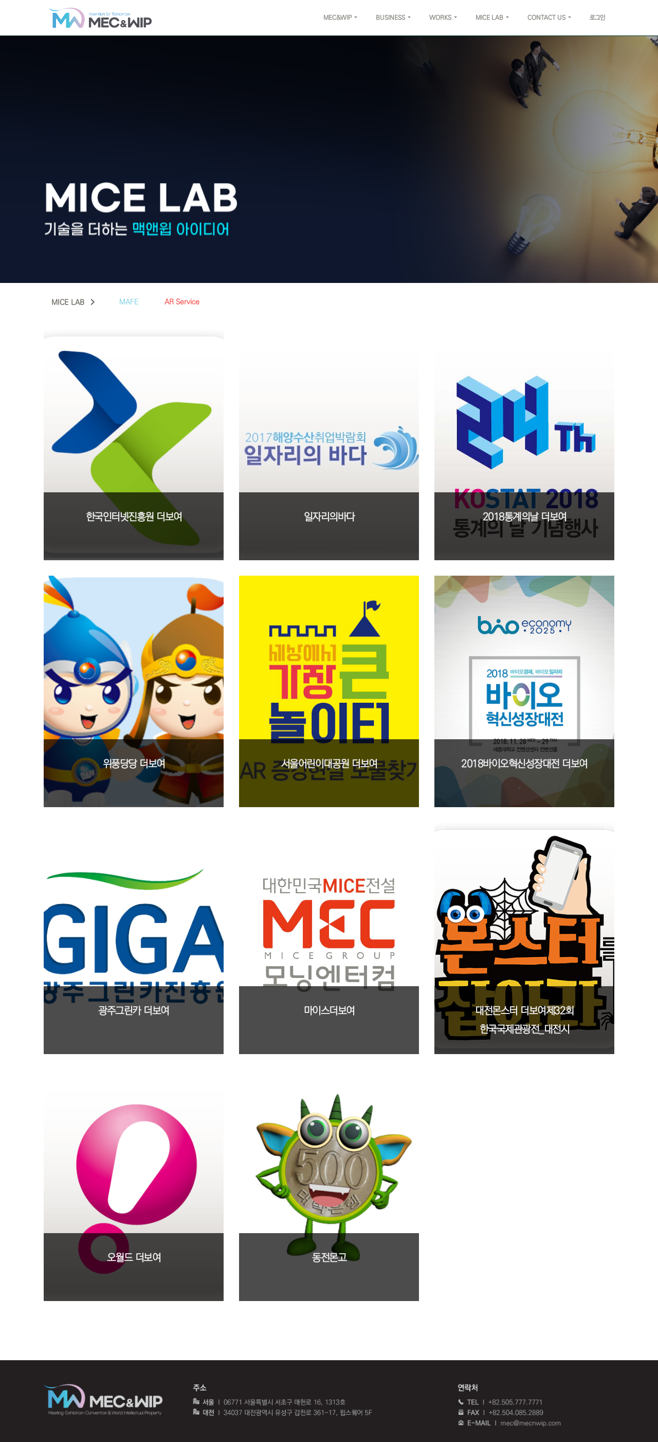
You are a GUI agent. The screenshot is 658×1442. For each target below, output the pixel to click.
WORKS (440, 17)
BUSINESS (390, 17)
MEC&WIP (337, 17)
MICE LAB (489, 17)
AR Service (181, 302)
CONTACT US (546, 17)
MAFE (129, 302)
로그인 (597, 17)
